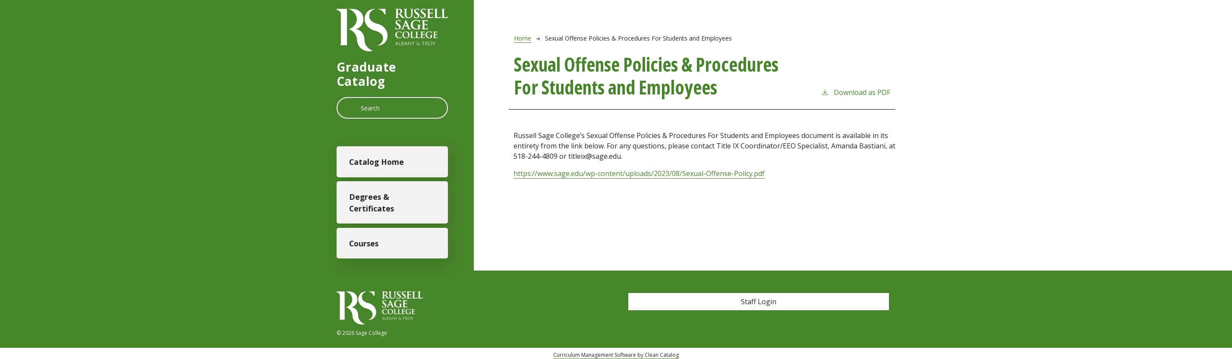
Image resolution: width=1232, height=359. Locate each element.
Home (522, 38)
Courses (363, 243)
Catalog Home (376, 162)
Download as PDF (855, 92)
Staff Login (758, 301)
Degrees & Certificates (371, 202)
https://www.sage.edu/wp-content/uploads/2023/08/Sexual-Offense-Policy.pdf (639, 173)
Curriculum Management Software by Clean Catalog (616, 355)
